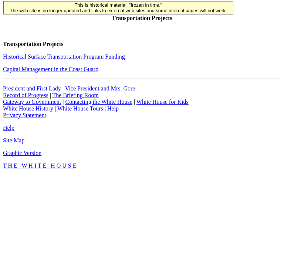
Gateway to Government (32, 102)
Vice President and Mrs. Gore (100, 88)
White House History (28, 108)
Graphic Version (22, 153)
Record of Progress (25, 95)
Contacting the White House (98, 102)
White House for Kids (162, 102)
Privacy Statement (24, 115)
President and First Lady (32, 88)
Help (113, 108)
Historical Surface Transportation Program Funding (64, 56)
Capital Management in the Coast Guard (50, 69)
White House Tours (80, 108)
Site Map (13, 140)
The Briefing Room (76, 95)
